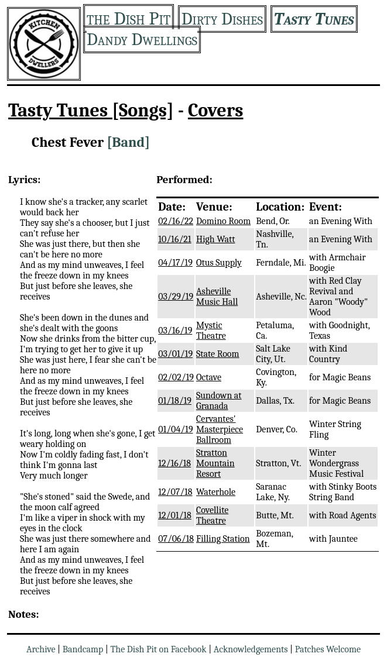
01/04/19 (175, 429)
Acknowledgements (251, 649)
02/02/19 (176, 377)
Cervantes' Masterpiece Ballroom (219, 429)
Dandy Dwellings (142, 39)
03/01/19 (175, 354)
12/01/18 (174, 515)
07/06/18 (176, 539)
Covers (216, 110)
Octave (208, 377)
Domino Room (223, 221)
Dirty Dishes (222, 19)
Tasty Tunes (314, 19)
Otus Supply (219, 262)
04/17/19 (175, 262)
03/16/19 (175, 330)
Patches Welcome (328, 649)
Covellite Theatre (212, 515)
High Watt (215, 239)
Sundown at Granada (219, 400)
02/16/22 (175, 221)
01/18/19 (174, 400)
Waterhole (215, 492)
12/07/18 (175, 492)
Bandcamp (83, 649)
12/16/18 (174, 463)
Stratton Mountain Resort (215, 463)
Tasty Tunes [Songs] (91, 110)
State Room (217, 354)
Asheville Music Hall (217, 296)
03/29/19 (175, 296)
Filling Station (223, 539)
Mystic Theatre (211, 330)
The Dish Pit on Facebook (158, 649)
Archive (41, 649)
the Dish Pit (128, 18)
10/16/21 (174, 239)
